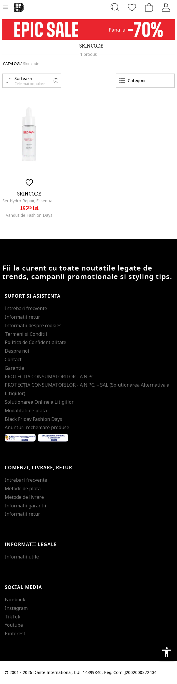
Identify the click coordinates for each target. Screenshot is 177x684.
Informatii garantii (25, 505)
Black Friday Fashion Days (33, 419)
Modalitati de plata (26, 410)
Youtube (14, 625)
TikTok (12, 616)
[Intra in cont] (166, 7)
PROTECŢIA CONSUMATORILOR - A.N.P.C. (50, 376)
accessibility (167, 652)
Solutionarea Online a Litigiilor (39, 402)
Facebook (15, 599)
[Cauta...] (114, 7)
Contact (13, 359)
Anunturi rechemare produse (37, 427)
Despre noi (17, 351)
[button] (31, 81)
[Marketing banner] (88, 29)
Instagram (16, 608)
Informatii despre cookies (33, 325)
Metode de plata (23, 488)
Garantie (14, 368)
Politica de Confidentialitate (35, 342)
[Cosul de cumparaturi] (149, 7)
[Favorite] (131, 7)
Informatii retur (22, 317)
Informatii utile (22, 556)
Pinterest (15, 633)
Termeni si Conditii (26, 334)
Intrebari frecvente (26, 308)
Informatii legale (31, 544)
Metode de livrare (24, 497)
